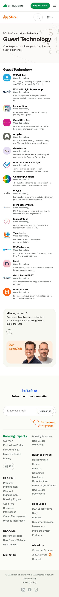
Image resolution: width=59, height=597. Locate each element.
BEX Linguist (10, 545)
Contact (36, 559)
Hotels (35, 464)
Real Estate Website (14, 540)
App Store (8, 504)
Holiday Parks (40, 460)
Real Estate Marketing (38, 443)
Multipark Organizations (40, 479)
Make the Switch (12, 454)
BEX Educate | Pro (42, 509)
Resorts (36, 468)
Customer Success (42, 522)
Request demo (40, 6)
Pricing (7, 458)
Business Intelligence (9, 510)
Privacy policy (29, 582)
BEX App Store (10, 33)
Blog (34, 513)
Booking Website (12, 536)
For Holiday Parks (13, 445)
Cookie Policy (29, 579)
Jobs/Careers (41, 554)
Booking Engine (12, 499)
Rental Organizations (44, 485)
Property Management (10, 485)
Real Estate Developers (38, 492)
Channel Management (10, 493)
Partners (37, 535)
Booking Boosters (42, 436)
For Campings (11, 450)
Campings (38, 473)
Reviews (36, 517)
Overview (8, 441)
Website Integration (14, 521)
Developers (38, 526)
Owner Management (14, 516)
